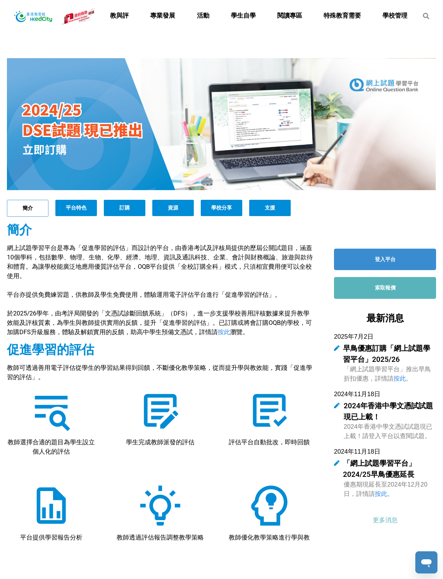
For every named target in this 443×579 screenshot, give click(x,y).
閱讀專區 (289, 15)
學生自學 (243, 15)
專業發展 (162, 15)
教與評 (119, 15)
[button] (385, 520)
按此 (224, 332)
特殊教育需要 (342, 15)
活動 (203, 15)
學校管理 (394, 15)
